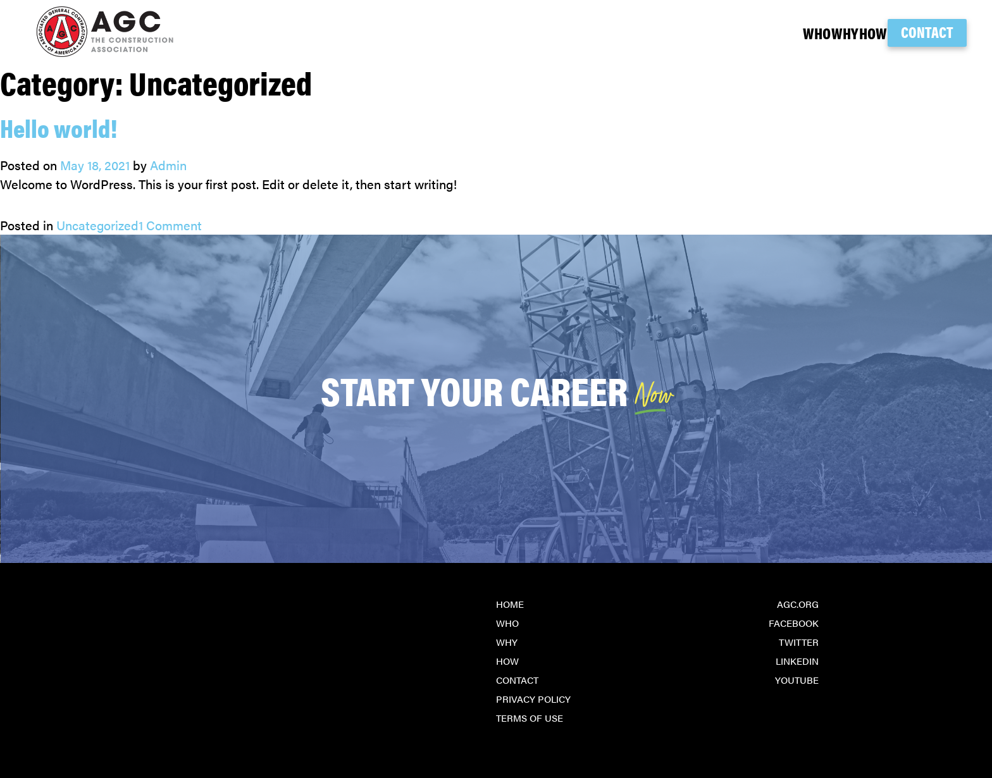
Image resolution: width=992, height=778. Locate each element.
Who (737, 32)
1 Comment (170, 225)
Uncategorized (97, 225)
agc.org (798, 603)
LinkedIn (797, 660)
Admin (168, 165)
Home (510, 603)
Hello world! (58, 127)
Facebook (794, 622)
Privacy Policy (533, 698)
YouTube (797, 679)
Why (791, 32)
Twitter (799, 641)
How (844, 32)
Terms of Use (529, 717)
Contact (927, 31)
